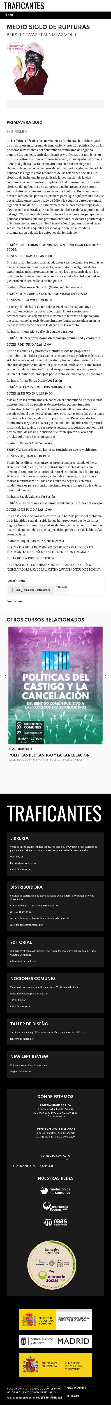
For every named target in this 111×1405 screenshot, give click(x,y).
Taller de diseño (29, 1024)
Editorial (21, 943)
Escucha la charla (52, 541)
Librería (19, 838)
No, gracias (73, 1395)
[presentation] (5, 675)
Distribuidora (26, 887)
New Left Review (29, 1057)
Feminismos (17, 131)
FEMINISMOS (14, 601)
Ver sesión (46, 443)
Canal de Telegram (20, 869)
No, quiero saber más (49, 1397)
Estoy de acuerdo (76, 1388)
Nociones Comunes (33, 979)
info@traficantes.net (55, 1159)
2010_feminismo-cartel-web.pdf (34, 590)
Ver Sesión (55, 380)
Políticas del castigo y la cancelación (49, 755)
